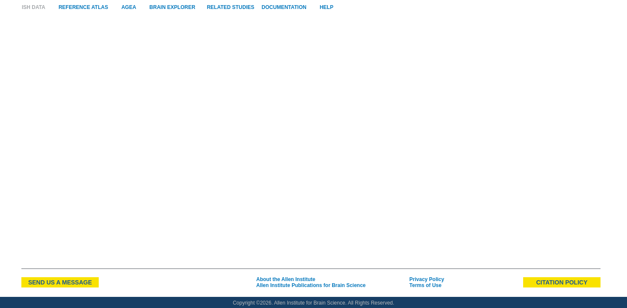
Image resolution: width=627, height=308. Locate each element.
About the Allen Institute (285, 279)
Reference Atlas (83, 7)
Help (326, 7)
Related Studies (230, 7)
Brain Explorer (172, 7)
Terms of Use (425, 285)
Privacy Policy (426, 279)
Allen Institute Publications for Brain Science (310, 285)
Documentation (284, 7)
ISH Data (33, 7)
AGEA (128, 7)
